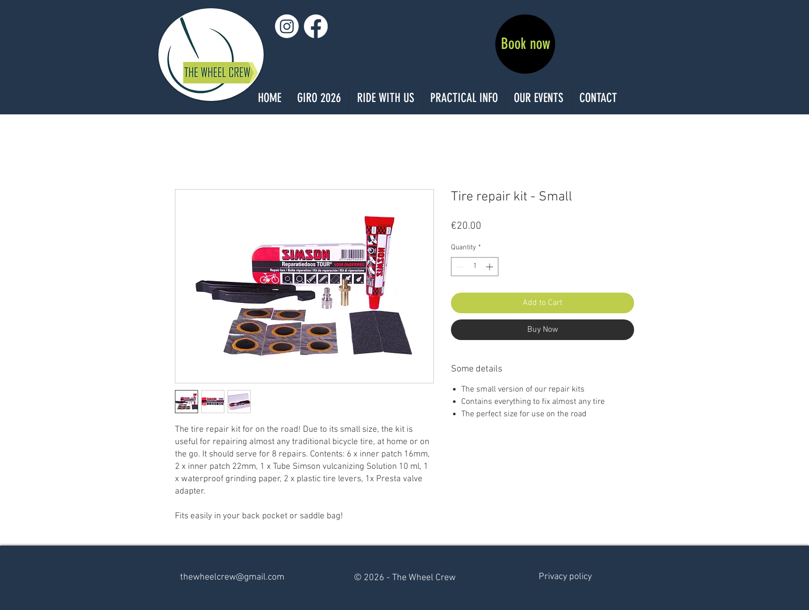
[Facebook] (316, 26)
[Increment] (490, 267)
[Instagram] (287, 26)
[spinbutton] (474, 267)
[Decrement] (458, 267)
